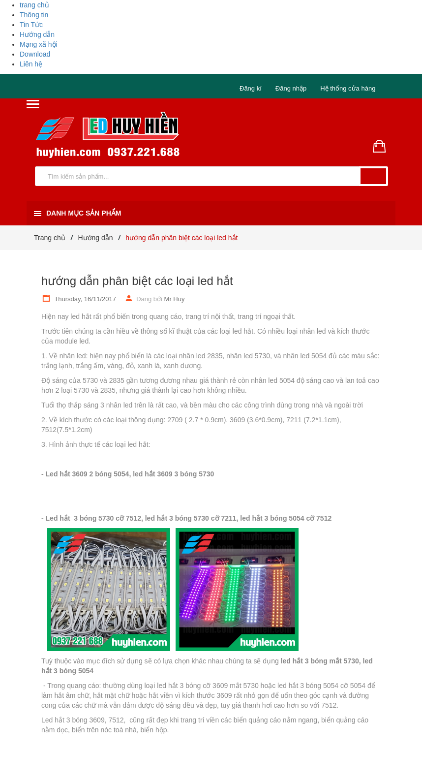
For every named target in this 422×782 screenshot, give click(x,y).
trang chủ (34, 5)
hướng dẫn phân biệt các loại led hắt (137, 280)
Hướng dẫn (37, 34)
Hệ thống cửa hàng (347, 88)
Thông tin (34, 15)
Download (35, 54)
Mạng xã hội (39, 44)
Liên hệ (31, 64)
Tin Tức (31, 25)
